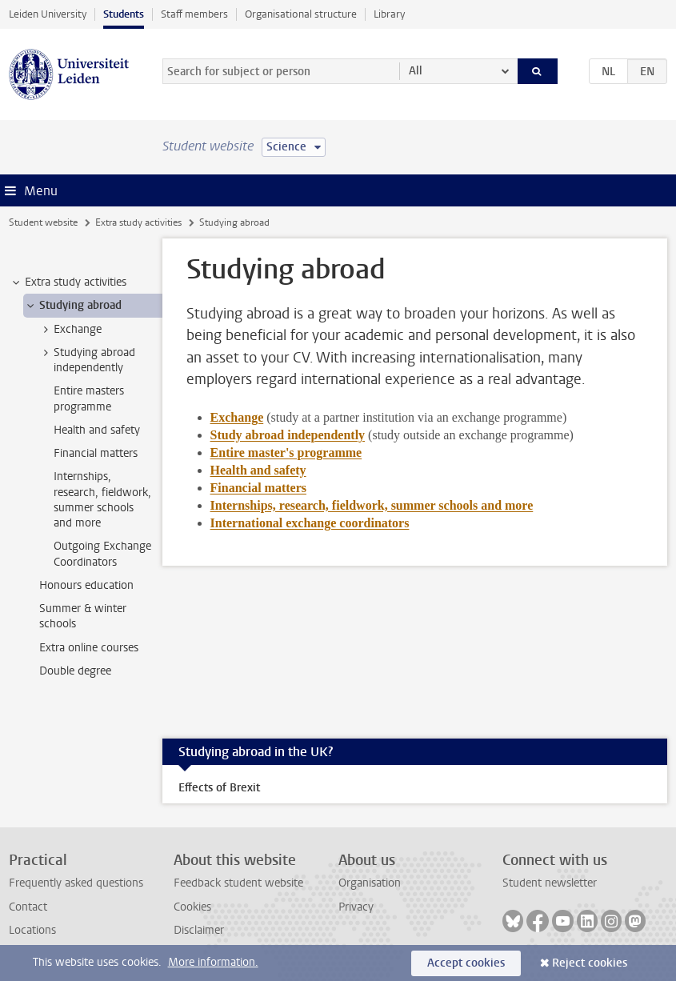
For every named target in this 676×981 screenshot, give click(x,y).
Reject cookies (589, 963)
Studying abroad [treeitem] (73, 306)
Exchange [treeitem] (70, 330)
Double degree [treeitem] (75, 671)
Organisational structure (301, 14)
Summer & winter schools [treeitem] (82, 616)
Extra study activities (138, 222)
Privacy (356, 907)
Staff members (194, 14)
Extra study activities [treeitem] (68, 282)
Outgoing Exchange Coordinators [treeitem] (102, 554)
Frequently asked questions (76, 883)
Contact (28, 907)
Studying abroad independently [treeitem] (86, 360)
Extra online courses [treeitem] (88, 647)
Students (123, 14)
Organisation (369, 883)
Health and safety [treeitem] (97, 430)
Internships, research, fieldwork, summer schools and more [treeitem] (102, 500)
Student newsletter (549, 883)
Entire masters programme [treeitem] (89, 398)
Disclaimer (199, 930)
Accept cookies (466, 963)
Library (389, 14)
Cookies (192, 907)
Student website (43, 222)
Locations (32, 930)
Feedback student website (238, 883)
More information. (213, 962)
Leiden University (47, 14)
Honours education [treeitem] (86, 585)
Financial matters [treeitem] (96, 453)
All (415, 70)
